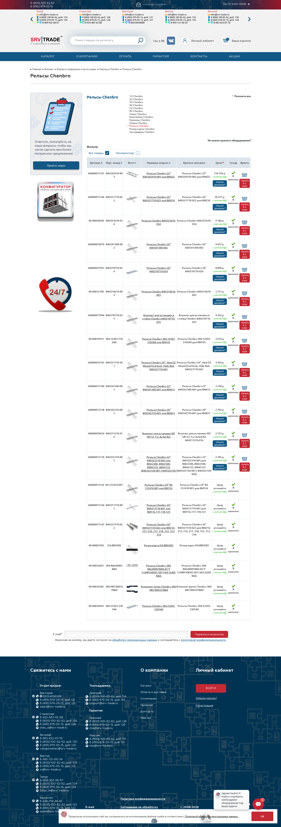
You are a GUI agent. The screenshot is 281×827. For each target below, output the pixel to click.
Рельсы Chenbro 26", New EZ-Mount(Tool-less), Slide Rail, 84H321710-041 (158, 366)
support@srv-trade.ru (103, 703)
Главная (36, 69)
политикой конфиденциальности (203, 639)
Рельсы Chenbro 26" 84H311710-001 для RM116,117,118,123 (159, 508)
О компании (86, 56)
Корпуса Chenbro (109, 69)
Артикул (95, 162)
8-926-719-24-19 (51, 801)
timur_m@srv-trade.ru (54, 790)
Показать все (242, 96)
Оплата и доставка (153, 692)
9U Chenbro (136, 110)
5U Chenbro (136, 108)
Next (249, 19)
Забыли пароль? (206, 698)
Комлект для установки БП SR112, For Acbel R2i (158, 435)
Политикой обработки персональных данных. (211, 816)
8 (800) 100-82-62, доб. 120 (225, 17)
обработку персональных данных (134, 639)
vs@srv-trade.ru (50, 769)
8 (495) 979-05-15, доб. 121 (139, 17)
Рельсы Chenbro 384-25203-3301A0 (158, 607)
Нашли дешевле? (219, 183)
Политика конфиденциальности (143, 799)
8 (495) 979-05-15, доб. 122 (58, 808)
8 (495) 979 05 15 (41, 6)
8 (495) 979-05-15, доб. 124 (53, 19)
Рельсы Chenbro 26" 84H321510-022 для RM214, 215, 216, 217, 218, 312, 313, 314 (158, 529)
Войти (211, 688)
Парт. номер (113, 162)
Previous (31, 19)
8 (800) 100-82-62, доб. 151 (107, 739)
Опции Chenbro (138, 122)
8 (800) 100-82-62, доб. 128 (96, 17)
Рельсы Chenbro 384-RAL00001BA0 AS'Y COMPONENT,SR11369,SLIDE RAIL (159, 570)
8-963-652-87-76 (222, 22)
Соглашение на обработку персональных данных (139, 809)
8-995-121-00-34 (179, 22)
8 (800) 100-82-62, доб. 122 (58, 804)
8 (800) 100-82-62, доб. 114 (107, 696)
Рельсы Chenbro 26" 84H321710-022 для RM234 (159, 198)
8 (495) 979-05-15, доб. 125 (182, 19)
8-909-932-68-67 (50, 22)
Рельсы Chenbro (139, 125)
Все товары (96, 153)
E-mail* (57, 634)
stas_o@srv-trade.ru (53, 727)
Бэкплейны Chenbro (141, 116)
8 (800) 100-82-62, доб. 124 (53, 17)
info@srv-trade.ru (48, 14)
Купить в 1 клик (245, 183)
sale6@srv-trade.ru (52, 811)
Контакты (198, 56)
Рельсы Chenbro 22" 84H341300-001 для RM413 (159, 387)
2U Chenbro (136, 99)
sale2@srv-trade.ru (52, 706)
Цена (219, 162)
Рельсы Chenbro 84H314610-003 (159, 293)
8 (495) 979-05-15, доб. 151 (107, 742)
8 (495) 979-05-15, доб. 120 (225, 19)
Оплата (125, 56)
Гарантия (161, 56)
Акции (234, 56)
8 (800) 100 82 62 (42, 3)
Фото (131, 162)
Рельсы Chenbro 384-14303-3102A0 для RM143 (158, 340)
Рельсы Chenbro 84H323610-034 (159, 222)
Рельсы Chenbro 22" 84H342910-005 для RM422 (159, 175)
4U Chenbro (136, 105)
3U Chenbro (136, 102)
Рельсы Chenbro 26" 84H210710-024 (159, 269)
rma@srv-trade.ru (101, 728)
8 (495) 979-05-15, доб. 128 (96, 19)
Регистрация (204, 705)
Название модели (157, 162)
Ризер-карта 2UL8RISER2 (158, 545)
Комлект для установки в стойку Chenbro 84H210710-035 (158, 318)
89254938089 (138, 22)
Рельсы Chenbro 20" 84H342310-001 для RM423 (159, 411)
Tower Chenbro (138, 114)
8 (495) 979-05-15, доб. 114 (107, 700)
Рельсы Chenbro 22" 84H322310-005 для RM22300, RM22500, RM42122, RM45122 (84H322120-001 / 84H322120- (158, 463)
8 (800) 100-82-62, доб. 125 (182, 17)
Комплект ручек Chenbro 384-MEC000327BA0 (159, 588)
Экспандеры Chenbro (141, 131)
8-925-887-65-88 (93, 22)
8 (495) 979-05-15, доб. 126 (107, 724)
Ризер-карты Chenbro (142, 128)
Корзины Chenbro (139, 119)
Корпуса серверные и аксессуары (76, 69)
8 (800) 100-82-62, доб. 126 (108, 721)
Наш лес (145, 718)
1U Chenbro (136, 96)
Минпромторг (125, 153)
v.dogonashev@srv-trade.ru (58, 748)
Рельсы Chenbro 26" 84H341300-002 (159, 246)
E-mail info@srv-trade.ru (98, 809)
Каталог (48, 56)
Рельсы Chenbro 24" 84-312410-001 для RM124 (159, 486)
